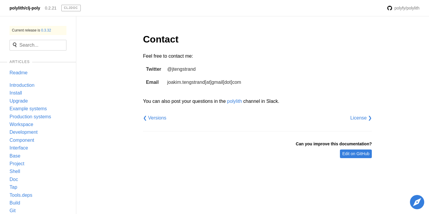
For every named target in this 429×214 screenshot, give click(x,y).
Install (16, 92)
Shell (15, 171)
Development (24, 132)
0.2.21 (51, 8)
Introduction (22, 85)
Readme (18, 72)
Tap (13, 187)
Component (22, 140)
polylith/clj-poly (25, 8)
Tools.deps (21, 195)
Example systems (28, 108)
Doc (14, 179)
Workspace (21, 124)
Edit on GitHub (355, 153)
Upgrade (19, 100)
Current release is (31, 30)
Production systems (30, 116)
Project (17, 163)
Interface (19, 147)
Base (15, 155)
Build (15, 202)
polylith (234, 101)
